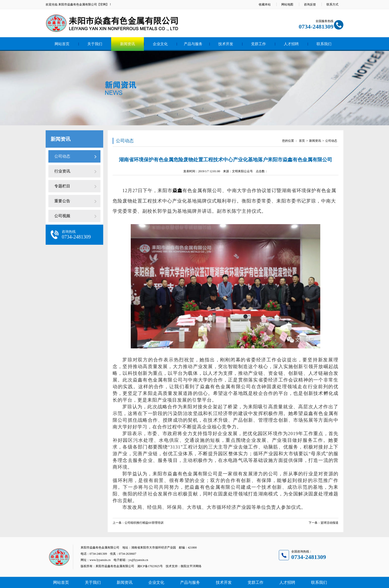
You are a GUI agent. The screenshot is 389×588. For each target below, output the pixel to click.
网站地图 (287, 4)
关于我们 (94, 44)
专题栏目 (62, 186)
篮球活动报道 (329, 522)
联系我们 (324, 44)
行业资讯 (62, 171)
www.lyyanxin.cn (100, 560)
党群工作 (258, 44)
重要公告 (62, 201)
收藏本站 (265, 4)
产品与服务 (193, 44)
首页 (302, 140)
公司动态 (62, 156)
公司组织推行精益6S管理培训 (144, 522)
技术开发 (225, 44)
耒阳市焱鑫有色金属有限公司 (77, 4)
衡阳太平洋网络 (191, 566)
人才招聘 (291, 44)
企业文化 (160, 44)
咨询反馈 (310, 4)
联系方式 (332, 4)
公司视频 (62, 216)
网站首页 (62, 44)
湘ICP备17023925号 (150, 566)
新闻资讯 (127, 44)
